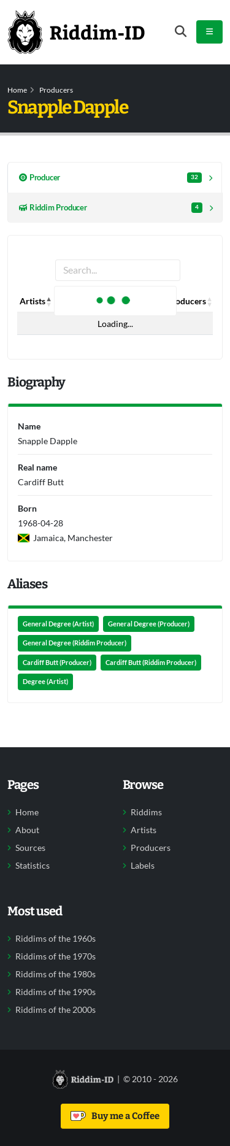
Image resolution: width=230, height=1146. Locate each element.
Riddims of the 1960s (55, 939)
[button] (49, 301)
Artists (143, 830)
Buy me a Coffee (115, 1115)
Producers (56, 89)
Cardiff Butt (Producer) (57, 662)
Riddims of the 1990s (55, 992)
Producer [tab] (110, 177)
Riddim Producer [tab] (110, 207)
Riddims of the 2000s (55, 1010)
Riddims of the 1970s (55, 956)
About (27, 830)
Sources (30, 848)
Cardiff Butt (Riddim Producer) (150, 662)
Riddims (146, 812)
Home (17, 89)
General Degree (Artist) (58, 624)
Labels (143, 866)
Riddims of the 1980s (55, 974)
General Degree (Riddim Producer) (74, 643)
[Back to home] (76, 32)
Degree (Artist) (45, 681)
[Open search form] (180, 31)
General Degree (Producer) (149, 624)
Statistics (32, 866)
